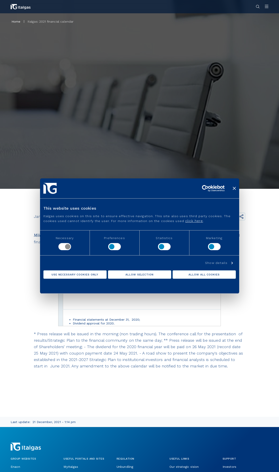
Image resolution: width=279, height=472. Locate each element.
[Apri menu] (266, 7)
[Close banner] (234, 188)
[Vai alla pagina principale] (21, 6)
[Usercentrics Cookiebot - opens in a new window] (205, 188)
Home (16, 21)
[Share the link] (241, 216)
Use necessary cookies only (75, 274)
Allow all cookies (204, 274)
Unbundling (125, 466)
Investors (229, 466)
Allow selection (139, 274)
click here (194, 221)
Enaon (15, 466)
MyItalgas (70, 466)
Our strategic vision (184, 466)
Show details (216, 263)
